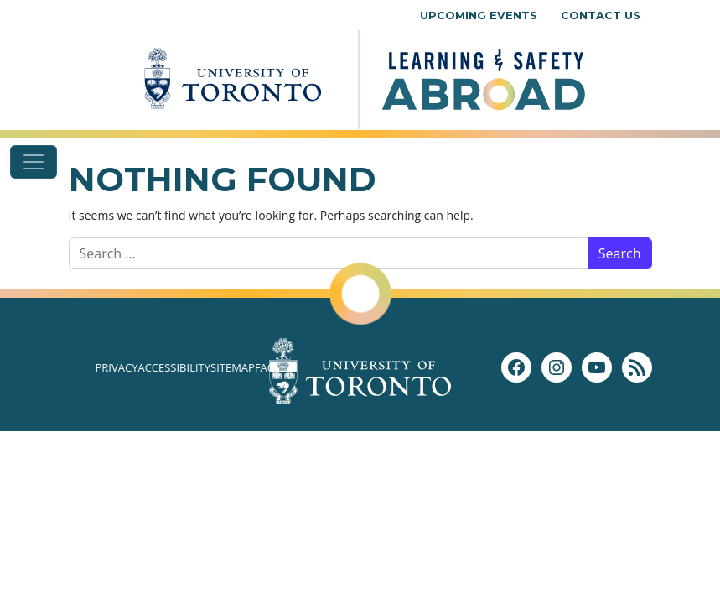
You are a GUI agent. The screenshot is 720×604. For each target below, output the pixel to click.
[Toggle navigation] (33, 162)
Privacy (117, 367)
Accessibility (173, 367)
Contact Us (600, 15)
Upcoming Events (478, 15)
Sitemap (232, 367)
